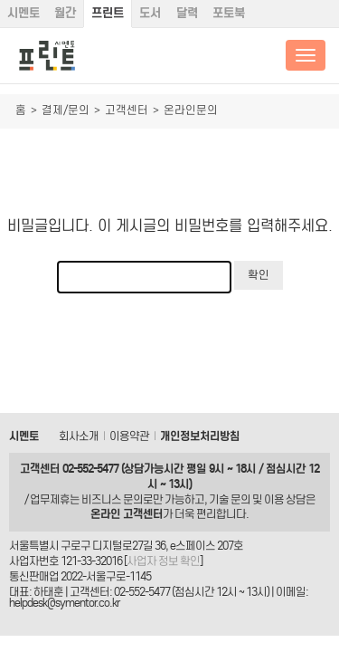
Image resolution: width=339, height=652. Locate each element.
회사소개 (79, 436)
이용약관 (129, 436)
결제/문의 (65, 110)
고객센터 (126, 110)
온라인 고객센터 (126, 514)
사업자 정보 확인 (163, 561)
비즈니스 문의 (112, 499)
